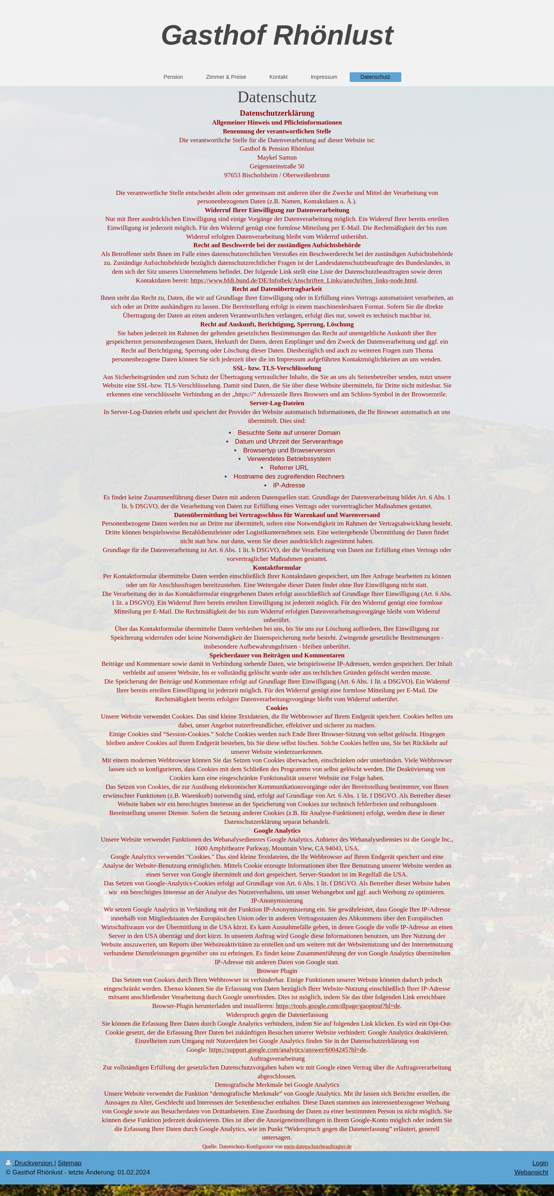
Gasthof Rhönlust (277, 35)
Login (540, 1163)
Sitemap (70, 1163)
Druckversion (30, 1163)
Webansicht (531, 1172)
